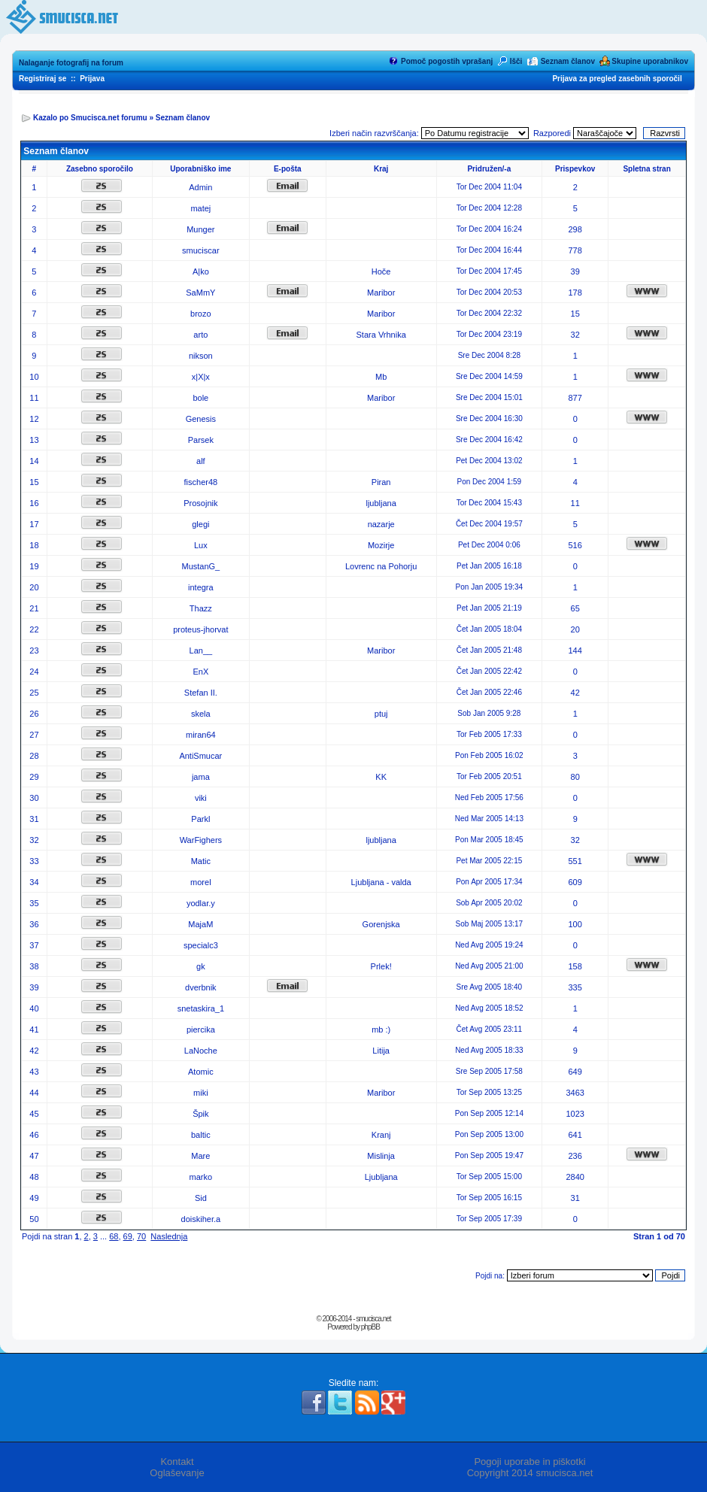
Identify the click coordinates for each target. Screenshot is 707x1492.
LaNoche (200, 1050)
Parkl (200, 818)
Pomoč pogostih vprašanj (447, 61)
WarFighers (201, 840)
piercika (201, 1029)
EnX (200, 671)
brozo (200, 313)
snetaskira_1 (201, 1008)
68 (113, 1236)
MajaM (200, 924)
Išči (516, 61)
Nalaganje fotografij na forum (71, 63)
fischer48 (201, 482)
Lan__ (201, 650)
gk (200, 966)
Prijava (92, 78)
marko (201, 1176)
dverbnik (201, 987)
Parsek (201, 439)
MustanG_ (200, 566)
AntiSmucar (200, 755)
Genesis (201, 418)
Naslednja (168, 1236)
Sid (201, 1197)
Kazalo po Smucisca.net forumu (90, 118)
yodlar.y (201, 903)
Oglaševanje (177, 1472)
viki (201, 797)
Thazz (201, 608)
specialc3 (201, 945)
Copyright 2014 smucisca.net (530, 1472)
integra (201, 587)
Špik (200, 1113)
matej (200, 208)
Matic (201, 861)
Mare (200, 1155)
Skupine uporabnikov (649, 61)
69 (127, 1236)
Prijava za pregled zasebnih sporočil (616, 78)
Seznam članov (568, 61)
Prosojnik (200, 503)
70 (141, 1236)
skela (201, 713)
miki (200, 1092)
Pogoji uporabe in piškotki (529, 1461)
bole (200, 397)
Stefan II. (200, 692)
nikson (201, 355)
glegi (200, 524)
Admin (200, 187)
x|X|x (201, 376)
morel (200, 882)
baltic (201, 1134)
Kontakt (176, 1461)
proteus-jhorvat (200, 629)
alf (200, 460)
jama (201, 776)
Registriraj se (42, 78)
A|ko (201, 271)
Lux (201, 545)
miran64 (201, 734)
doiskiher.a (201, 1219)
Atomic (201, 1071)
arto (200, 334)
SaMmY (200, 292)
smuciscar (201, 250)
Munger (200, 229)
